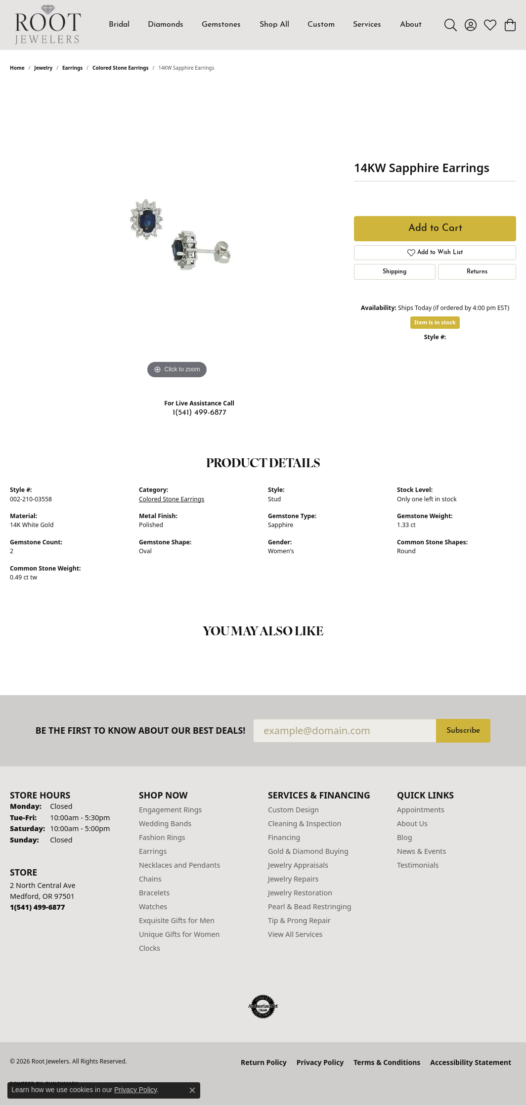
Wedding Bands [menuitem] (165, 823)
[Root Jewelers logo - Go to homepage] (48, 24)
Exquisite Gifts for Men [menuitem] (177, 920)
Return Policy (264, 1062)
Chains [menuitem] (150, 879)
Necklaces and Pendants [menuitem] (179, 865)
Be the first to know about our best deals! (141, 730)
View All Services (295, 934)
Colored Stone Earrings (120, 67)
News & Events (421, 851)
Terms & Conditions (386, 1062)
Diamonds (165, 25)
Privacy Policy (320, 1062)
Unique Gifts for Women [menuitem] (179, 934)
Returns (477, 272)
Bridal (119, 25)
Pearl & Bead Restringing (309, 906)
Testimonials (417, 865)
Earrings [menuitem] (153, 851)
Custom (321, 25)
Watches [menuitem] (153, 906)
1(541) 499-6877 (199, 413)
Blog (404, 837)
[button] (450, 25)
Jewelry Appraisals (298, 865)
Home (17, 67)
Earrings (72, 67)
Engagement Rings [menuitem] (170, 809)
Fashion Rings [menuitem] (162, 837)
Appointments (420, 809)
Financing (284, 837)
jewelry (43, 67)
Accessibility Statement (470, 1062)
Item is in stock (435, 322)
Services (367, 25)
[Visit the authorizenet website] (263, 1006)
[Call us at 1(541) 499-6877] (37, 907)
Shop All (274, 25)
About (411, 25)
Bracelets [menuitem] (154, 892)
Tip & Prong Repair (299, 920)
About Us (412, 823)
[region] (177, 233)
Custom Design (293, 809)
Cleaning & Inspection (304, 823)
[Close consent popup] (192, 1090)
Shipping (394, 272)
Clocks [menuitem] (149, 948)
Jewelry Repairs (293, 879)
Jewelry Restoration (300, 892)
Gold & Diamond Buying (308, 851)
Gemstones (221, 25)
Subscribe (463, 731)
